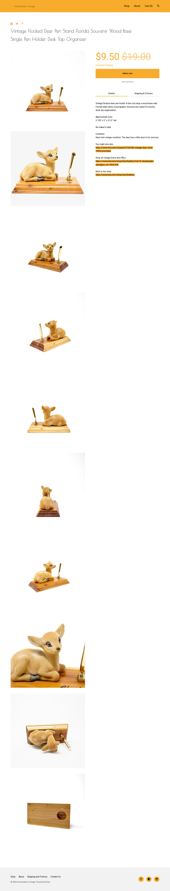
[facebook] (149, 879)
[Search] (158, 6)
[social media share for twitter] (17, 24)
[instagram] (156, 879)
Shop (126, 6)
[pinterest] (141, 879)
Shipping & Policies (143, 93)
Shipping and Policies (37, 876)
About (137, 6)
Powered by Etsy (43, 882)
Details (111, 93)
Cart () (149, 6)
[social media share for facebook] (12, 24)
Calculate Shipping (104, 65)
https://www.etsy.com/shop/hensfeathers (115, 175)
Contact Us (56, 876)
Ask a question (127, 82)
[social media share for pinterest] (22, 24)
